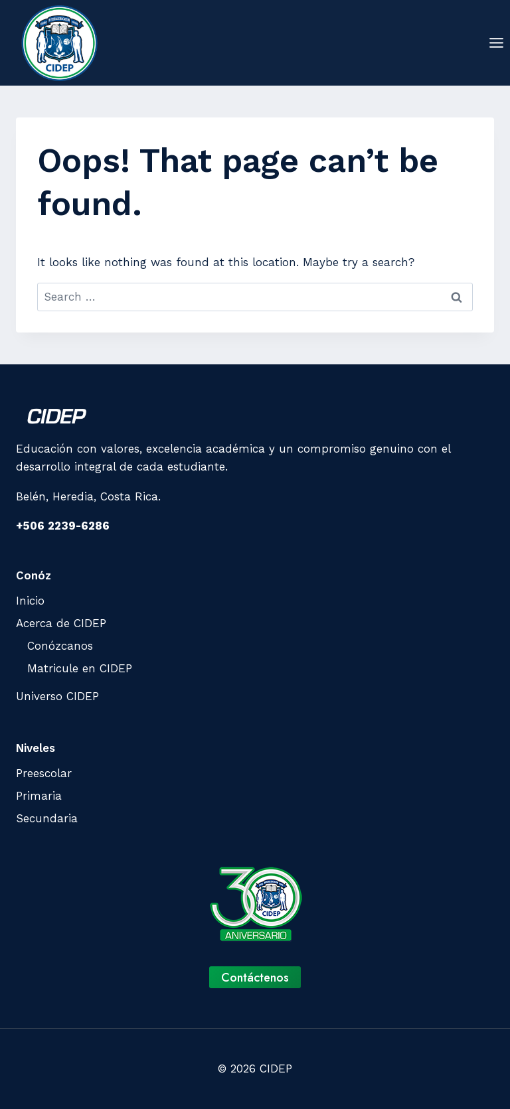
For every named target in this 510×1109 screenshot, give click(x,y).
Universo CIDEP (57, 696)
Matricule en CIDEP (79, 668)
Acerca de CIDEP (61, 623)
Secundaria (47, 818)
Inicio (30, 600)
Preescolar (44, 773)
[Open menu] (496, 42)
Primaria (39, 795)
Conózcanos (60, 645)
